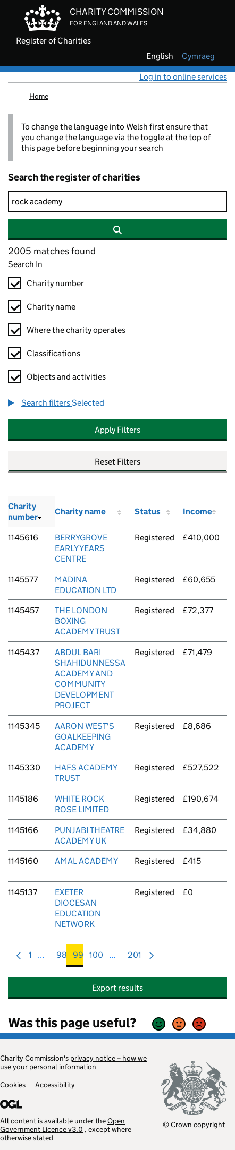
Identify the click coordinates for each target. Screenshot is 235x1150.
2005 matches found (52, 251)
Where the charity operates (76, 330)
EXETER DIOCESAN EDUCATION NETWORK (78, 908)
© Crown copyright (194, 1124)
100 (96, 957)
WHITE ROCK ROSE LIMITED (82, 804)
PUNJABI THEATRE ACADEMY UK (89, 835)
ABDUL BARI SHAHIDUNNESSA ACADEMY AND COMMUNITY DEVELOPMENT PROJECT (90, 678)
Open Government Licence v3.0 (62, 1125)
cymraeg (198, 56)
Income (197, 512)
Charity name (51, 307)
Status (148, 512)
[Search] (117, 201)
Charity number (55, 283)
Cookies (13, 1084)
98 (61, 957)
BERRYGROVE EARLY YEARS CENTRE (81, 548)
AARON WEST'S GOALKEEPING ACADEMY (84, 736)
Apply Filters (117, 430)
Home (38, 96)
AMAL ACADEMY (86, 861)
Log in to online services (183, 77)
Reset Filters (117, 462)
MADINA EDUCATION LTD (85, 584)
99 (78, 957)
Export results (117, 988)
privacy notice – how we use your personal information (73, 1062)
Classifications (53, 353)
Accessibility (55, 1084)
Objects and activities (66, 377)
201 (134, 957)
